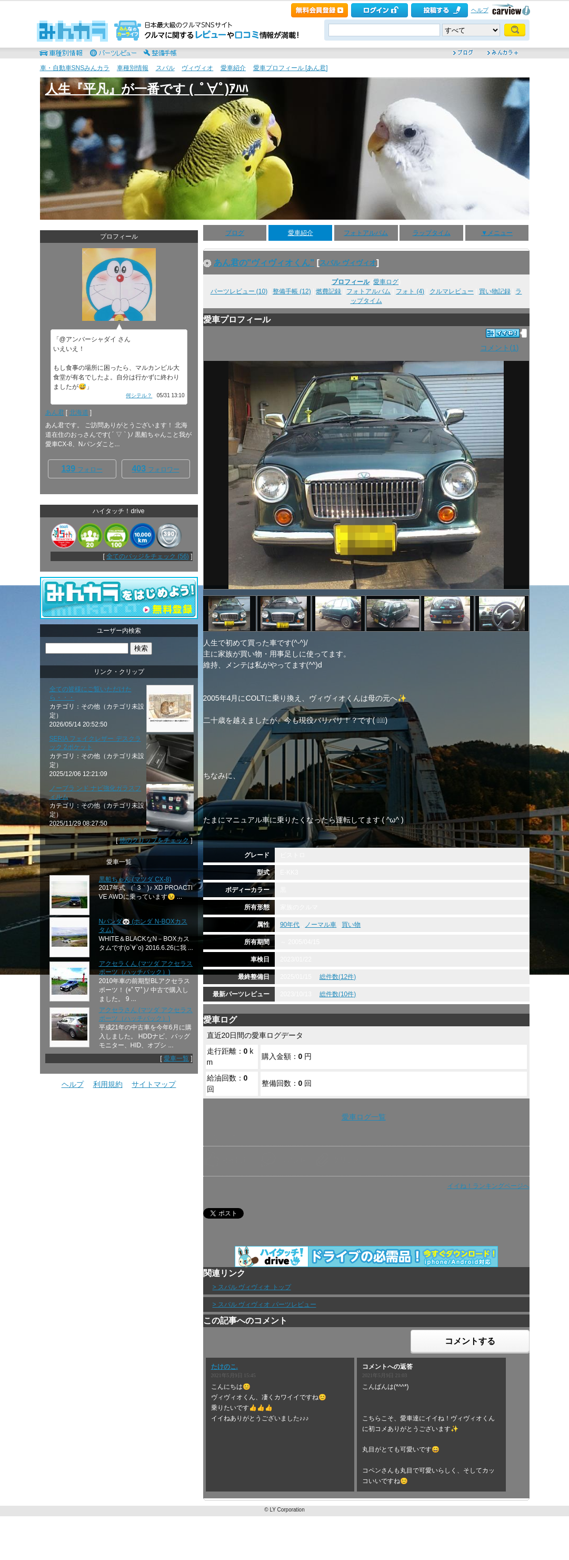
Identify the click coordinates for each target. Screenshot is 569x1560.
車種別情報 (132, 68)
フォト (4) (410, 291)
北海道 (78, 412)
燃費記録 (328, 291)
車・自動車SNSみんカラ (75, 68)
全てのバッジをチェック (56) (147, 556)
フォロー (81, 468)
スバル (165, 68)
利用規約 (108, 1084)
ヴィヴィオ (197, 68)
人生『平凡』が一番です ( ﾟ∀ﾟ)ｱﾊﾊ (146, 89)
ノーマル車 (320, 924)
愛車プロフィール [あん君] (290, 68)
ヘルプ (479, 10)
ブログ (234, 233)
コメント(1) (499, 348)
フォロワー (155, 468)
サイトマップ (154, 1084)
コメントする (470, 1341)
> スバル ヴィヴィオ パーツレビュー (264, 1304)
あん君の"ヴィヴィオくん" (264, 262)
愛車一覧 (176, 1058)
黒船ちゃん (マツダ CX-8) (135, 879)
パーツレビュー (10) (239, 291)
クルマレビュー (452, 291)
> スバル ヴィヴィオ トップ (252, 1287)
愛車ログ (385, 282)
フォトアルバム (366, 233)
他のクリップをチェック (154, 840)
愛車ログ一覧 (364, 1117)
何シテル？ (139, 395)
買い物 (351, 924)
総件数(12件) (338, 976)
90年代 (290, 924)
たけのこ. (224, 1366)
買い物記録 (495, 291)
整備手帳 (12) (292, 291)
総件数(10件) (338, 994)
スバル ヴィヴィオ (348, 263)
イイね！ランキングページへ (488, 1186)
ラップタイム (432, 233)
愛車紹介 (233, 68)
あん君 (54, 412)
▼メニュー (497, 233)
